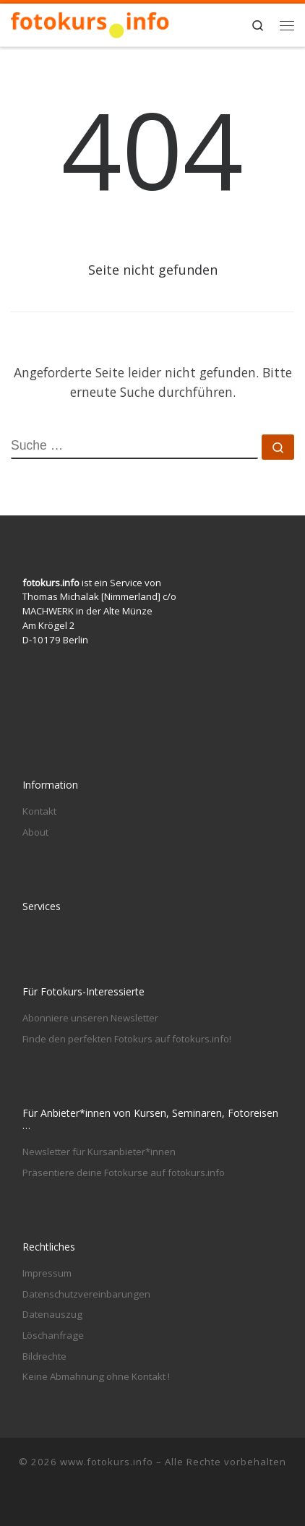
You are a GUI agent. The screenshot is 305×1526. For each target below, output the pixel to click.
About (35, 832)
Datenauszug (52, 1314)
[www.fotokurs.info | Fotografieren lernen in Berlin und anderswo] (90, 23)
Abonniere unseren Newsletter (90, 1017)
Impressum (47, 1272)
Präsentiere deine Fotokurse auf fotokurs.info (123, 1172)
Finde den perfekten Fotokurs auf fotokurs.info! (126, 1038)
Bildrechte (44, 1356)
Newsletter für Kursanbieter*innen (99, 1151)
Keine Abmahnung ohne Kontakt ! (96, 1376)
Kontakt (39, 811)
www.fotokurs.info (106, 1461)
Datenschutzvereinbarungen (86, 1293)
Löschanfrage (53, 1335)
